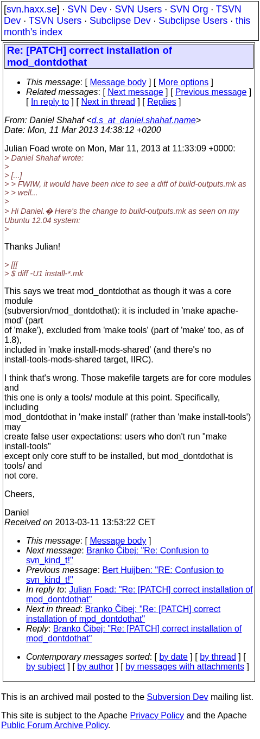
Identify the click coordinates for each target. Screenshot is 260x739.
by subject (45, 666)
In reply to (50, 101)
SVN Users (138, 9)
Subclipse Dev (120, 20)
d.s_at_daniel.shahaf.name (144, 120)
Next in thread (108, 101)
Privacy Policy (157, 715)
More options (183, 82)
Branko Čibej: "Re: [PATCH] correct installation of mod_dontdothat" (123, 613)
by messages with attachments (184, 666)
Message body (118, 82)
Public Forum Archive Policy (54, 725)
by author (95, 666)
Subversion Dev (177, 697)
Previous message (211, 92)
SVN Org (189, 9)
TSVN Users (55, 20)
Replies (161, 101)
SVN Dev (86, 9)
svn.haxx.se (32, 9)
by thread (218, 656)
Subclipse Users (192, 20)
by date (173, 656)
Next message (135, 92)
